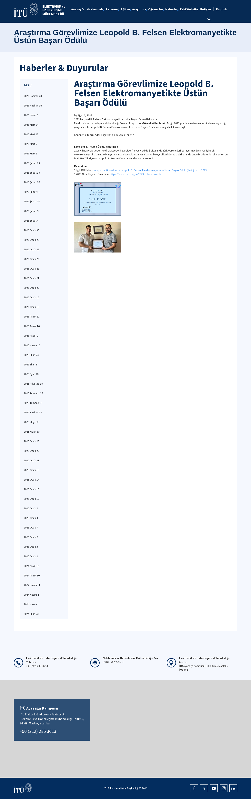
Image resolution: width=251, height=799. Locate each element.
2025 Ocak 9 (31, 508)
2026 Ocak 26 (31, 259)
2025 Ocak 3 (31, 546)
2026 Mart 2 (30, 153)
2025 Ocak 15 (31, 470)
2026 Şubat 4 (31, 220)
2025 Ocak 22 (31, 451)
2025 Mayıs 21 (32, 422)
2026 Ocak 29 (31, 240)
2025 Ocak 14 (31, 479)
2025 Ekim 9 (30, 364)
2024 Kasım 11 (32, 585)
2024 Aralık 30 (32, 575)
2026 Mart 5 (30, 144)
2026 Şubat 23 (32, 163)
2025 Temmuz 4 (33, 403)
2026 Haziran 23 (33, 96)
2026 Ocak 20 (31, 287)
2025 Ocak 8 (31, 518)
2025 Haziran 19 (33, 412)
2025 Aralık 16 (32, 326)
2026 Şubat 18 (32, 172)
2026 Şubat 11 (32, 192)
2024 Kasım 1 (31, 604)
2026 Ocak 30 (31, 230)
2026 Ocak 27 (31, 249)
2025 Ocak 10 (31, 499)
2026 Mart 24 (31, 124)
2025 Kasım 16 (32, 345)
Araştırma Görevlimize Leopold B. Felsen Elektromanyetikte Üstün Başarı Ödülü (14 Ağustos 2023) (151, 170)
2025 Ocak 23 (31, 441)
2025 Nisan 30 (31, 431)
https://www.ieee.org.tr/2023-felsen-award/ (135, 174)
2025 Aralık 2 (31, 335)
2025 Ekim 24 (31, 355)
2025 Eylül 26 (31, 374)
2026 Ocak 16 (31, 297)
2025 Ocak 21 (31, 460)
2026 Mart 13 (31, 134)
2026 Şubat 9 (31, 211)
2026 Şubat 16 (32, 182)
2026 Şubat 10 (32, 201)
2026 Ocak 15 (31, 307)
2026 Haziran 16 (33, 105)
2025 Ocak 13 (31, 489)
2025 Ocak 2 (31, 556)
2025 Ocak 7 (31, 527)
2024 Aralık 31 (32, 566)
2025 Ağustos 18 (33, 383)
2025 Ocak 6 (31, 537)
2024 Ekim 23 (31, 614)
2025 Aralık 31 (32, 316)
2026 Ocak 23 (31, 268)
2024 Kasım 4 (31, 594)
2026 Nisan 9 (31, 115)
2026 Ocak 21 (31, 278)
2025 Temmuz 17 (33, 393)
